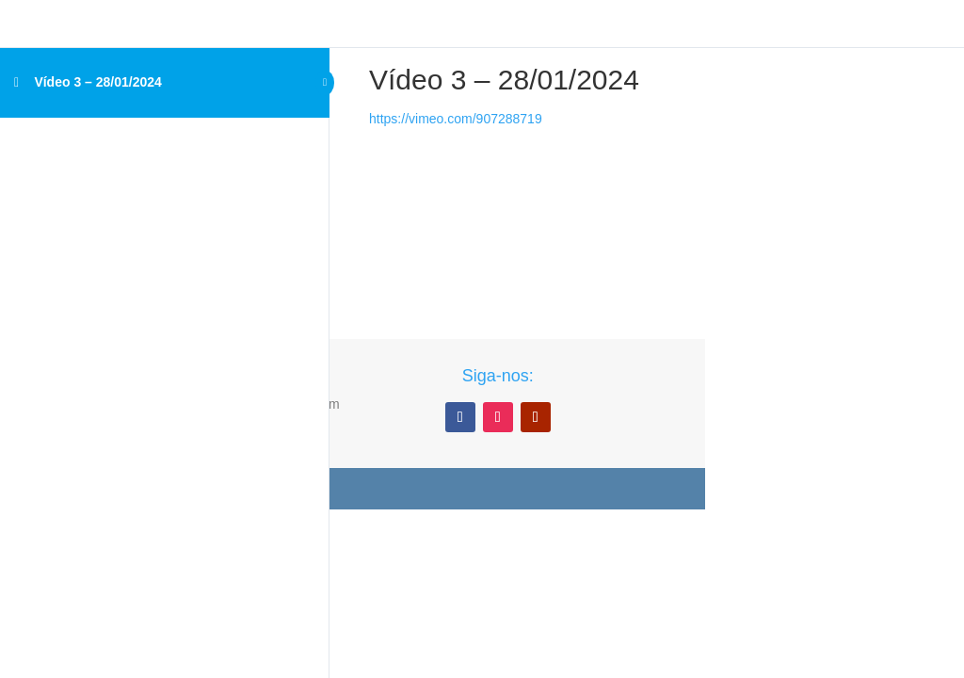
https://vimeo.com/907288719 (455, 118)
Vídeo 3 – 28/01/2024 (97, 81)
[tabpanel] (504, 184)
